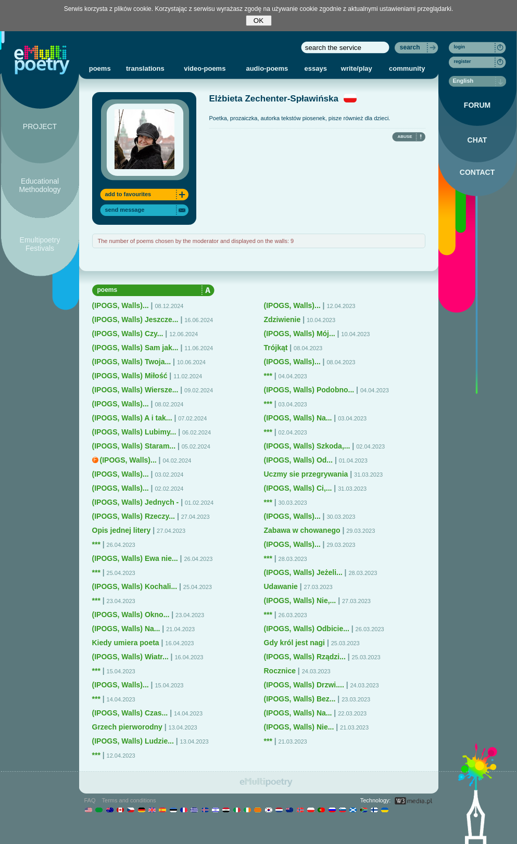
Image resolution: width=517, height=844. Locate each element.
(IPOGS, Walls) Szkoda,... (307, 446)
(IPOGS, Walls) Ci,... (298, 488)
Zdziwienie (282, 319)
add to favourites (128, 194)
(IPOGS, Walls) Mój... (299, 333)
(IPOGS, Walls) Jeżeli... (303, 572)
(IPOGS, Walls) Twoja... (131, 361)
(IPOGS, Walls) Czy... (127, 333)
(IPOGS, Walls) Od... (298, 460)
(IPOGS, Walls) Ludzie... (133, 741)
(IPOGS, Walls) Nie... (299, 727)
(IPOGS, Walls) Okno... (131, 614)
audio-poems (267, 68)
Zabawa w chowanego (302, 530)
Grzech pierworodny (127, 727)
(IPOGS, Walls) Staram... (134, 446)
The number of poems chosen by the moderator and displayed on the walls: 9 (196, 241)
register (462, 61)
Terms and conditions (129, 800)
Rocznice (280, 671)
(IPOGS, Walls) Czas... (130, 713)
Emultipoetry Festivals (40, 244)
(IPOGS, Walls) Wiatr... (130, 657)
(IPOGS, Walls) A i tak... (132, 418)
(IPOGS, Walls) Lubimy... (134, 432)
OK (258, 20)
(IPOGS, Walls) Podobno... (309, 390)
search (410, 47)
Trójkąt (276, 347)
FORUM (477, 105)
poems (100, 68)
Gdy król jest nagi (294, 642)
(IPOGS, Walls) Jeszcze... (135, 319)
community (407, 68)
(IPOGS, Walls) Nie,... (300, 600)
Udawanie (281, 586)
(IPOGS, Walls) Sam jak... (135, 347)
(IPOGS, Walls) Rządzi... (305, 657)
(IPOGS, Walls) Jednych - (135, 502)
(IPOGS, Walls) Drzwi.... (304, 685)
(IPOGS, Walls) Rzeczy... (133, 516)
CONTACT (477, 172)
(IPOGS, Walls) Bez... (300, 699)
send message (125, 210)
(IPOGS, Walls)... (120, 305)
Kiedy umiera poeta (125, 642)
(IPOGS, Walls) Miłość (130, 376)
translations (145, 68)
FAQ (90, 800)
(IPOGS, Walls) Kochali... (135, 586)
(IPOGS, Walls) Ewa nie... (135, 558)
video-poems (204, 68)
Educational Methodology (39, 185)
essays (316, 68)
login (459, 46)
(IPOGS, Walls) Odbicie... (306, 628)
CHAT (477, 140)
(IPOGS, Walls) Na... (126, 628)
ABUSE (404, 136)
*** (96, 544)
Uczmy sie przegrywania (306, 474)
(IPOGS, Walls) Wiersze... (135, 390)
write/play (356, 68)
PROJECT (40, 126)
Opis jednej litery (121, 530)
